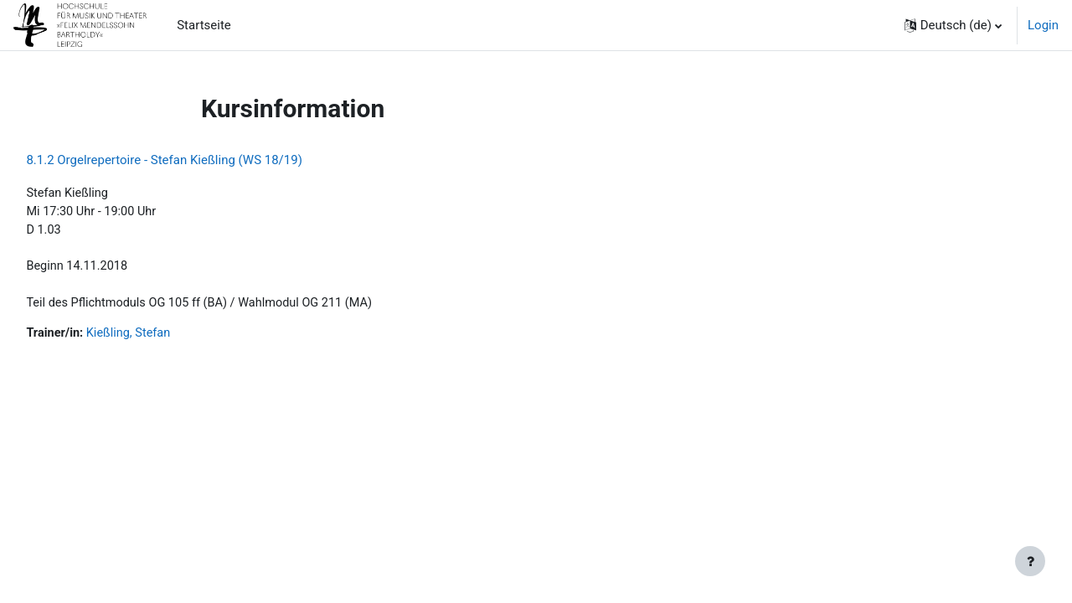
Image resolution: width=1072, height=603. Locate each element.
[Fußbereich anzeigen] (1030, 561)
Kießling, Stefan (169, 338)
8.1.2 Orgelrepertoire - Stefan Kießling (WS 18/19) (202, 160)
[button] (953, 25)
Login (1043, 25)
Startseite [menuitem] (204, 25)
